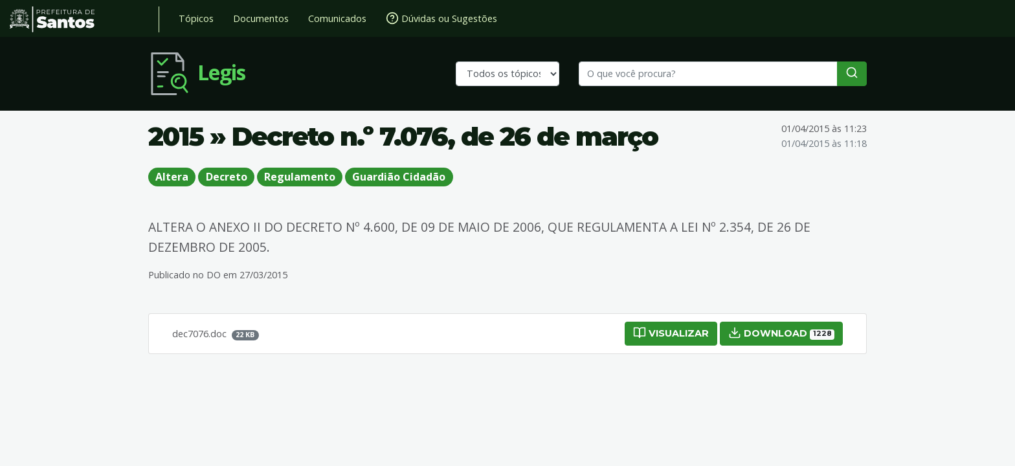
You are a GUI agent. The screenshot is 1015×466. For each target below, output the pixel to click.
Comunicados (337, 18)
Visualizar (671, 332)
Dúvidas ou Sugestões (441, 18)
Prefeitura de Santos (84, 19)
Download (781, 332)
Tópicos (196, 18)
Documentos (261, 18)
